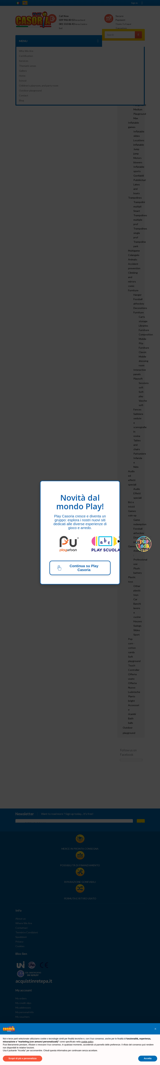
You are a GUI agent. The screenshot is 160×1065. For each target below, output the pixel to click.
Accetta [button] (147, 1058)
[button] (155, 1029)
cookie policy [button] (87, 1041)
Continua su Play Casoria (77, 568)
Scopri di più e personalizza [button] (23, 1058)
